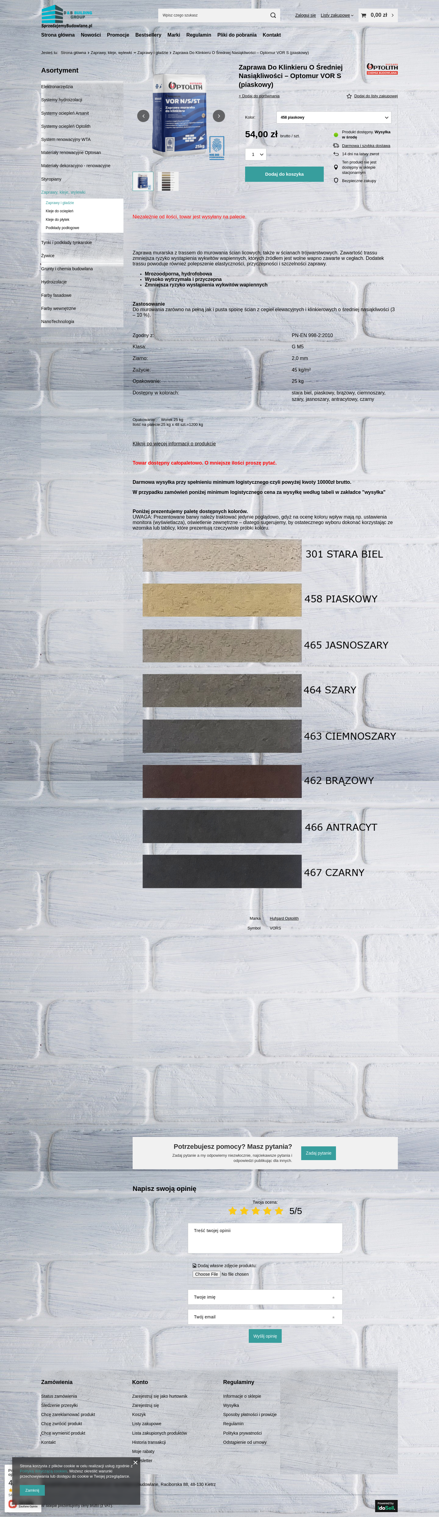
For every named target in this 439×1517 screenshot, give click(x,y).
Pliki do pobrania (237, 35)
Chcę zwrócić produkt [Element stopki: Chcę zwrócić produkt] (61, 1423)
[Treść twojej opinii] (265, 1238)
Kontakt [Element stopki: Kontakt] (48, 1442)
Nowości (91, 35)
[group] (181, 116)
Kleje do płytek (57, 219)
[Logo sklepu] (66, 15)
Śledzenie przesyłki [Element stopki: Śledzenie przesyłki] (59, 1405)
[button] (143, 116)
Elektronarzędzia (57, 86)
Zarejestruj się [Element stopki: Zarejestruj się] (145, 1405)
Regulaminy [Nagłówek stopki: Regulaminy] (238, 1382)
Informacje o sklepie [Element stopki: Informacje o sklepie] (242, 1396)
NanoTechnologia (57, 321)
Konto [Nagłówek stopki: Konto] (140, 1382)
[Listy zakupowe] (337, 15)
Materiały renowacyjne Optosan (71, 152)
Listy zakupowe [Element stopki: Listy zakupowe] (147, 1423)
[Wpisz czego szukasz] (219, 15)
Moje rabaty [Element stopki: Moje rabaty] (143, 1451)
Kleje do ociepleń (59, 211)
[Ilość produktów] (255, 154)
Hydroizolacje (54, 281)
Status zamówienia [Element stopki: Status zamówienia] (59, 1396)
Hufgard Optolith (284, 918)
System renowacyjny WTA (66, 139)
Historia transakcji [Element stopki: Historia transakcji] (149, 1442)
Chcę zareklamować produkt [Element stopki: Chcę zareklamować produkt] (68, 1414)
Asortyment (59, 70)
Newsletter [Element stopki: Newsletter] (142, 1460)
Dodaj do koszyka (284, 174)
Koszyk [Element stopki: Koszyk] (139, 1414)
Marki (173, 35)
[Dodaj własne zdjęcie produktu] (233, 1274)
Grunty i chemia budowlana (67, 268)
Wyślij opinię (265, 1336)
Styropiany (51, 179)
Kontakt (272, 35)
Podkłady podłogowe (62, 228)
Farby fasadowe (56, 295)
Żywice (48, 255)
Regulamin (198, 35)
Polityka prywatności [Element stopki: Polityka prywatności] (242, 1433)
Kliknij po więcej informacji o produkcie (174, 443)
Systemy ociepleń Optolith (66, 126)
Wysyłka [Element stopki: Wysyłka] (231, 1405)
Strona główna (58, 35)
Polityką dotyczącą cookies (43, 1471)
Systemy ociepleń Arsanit (65, 113)
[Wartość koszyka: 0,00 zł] (378, 15)
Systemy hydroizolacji (61, 99)
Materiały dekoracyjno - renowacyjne (75, 165)
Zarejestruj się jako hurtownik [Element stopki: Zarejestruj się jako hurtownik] (159, 1396)
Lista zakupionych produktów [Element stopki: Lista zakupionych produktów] (159, 1433)
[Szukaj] (273, 15)
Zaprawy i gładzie (152, 52)
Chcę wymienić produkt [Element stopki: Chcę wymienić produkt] (63, 1433)
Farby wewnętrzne (58, 308)
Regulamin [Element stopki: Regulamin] (233, 1423)
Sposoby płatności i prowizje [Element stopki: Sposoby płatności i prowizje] (250, 1414)
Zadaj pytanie (318, 1153)
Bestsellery (148, 35)
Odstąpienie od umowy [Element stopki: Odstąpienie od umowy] (244, 1442)
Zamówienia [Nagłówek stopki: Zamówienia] (57, 1382)
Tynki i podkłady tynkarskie (66, 242)
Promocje (118, 35)
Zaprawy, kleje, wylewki (111, 52)
